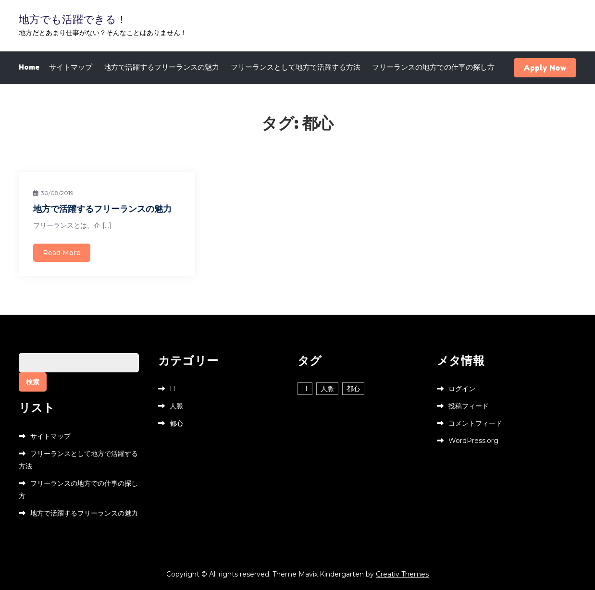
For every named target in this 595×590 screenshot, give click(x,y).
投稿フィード (468, 406)
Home (29, 67)
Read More (62, 252)
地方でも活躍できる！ (73, 19)
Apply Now (545, 68)
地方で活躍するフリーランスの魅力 (161, 67)
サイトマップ (70, 67)
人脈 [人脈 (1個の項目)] (327, 388)
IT (173, 388)
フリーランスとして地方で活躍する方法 (295, 67)
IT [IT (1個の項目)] (305, 388)
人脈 (176, 406)
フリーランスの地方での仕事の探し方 (433, 67)
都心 (176, 423)
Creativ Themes (402, 574)
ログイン (461, 388)
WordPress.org (473, 440)
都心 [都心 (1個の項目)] (353, 388)
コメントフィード (475, 423)
